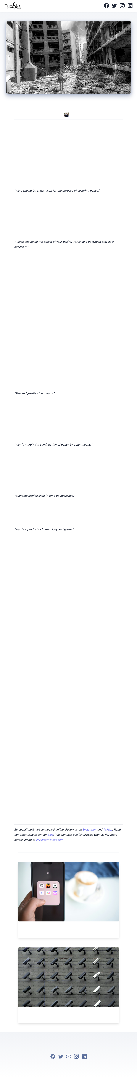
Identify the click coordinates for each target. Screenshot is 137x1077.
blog (50, 834)
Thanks (65, 6)
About (62, 6)
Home (59, 6)
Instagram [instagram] (89, 829)
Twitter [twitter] (107, 829)
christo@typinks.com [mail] (49, 840)
